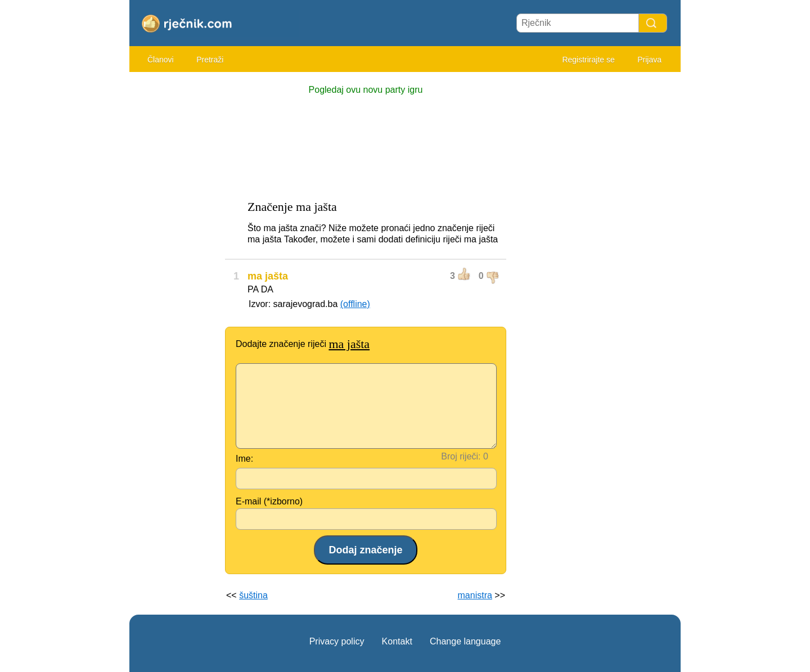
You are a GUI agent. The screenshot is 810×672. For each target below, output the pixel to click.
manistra (475, 595)
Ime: (244, 458)
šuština (253, 595)
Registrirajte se (588, 59)
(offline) (355, 304)
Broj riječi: (460, 456)
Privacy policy (336, 641)
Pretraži (209, 59)
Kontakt (397, 641)
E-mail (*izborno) (269, 501)
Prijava (649, 59)
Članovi (160, 59)
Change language (465, 641)
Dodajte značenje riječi (303, 344)
